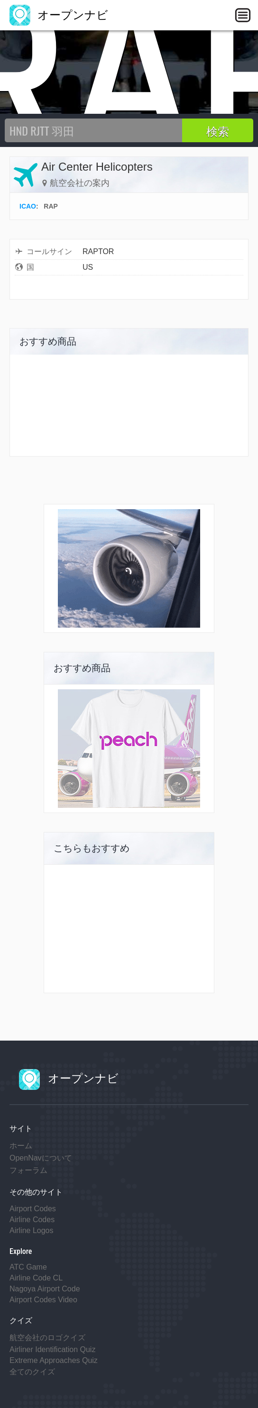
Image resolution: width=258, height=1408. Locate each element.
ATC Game (28, 1267)
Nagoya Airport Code (44, 1289)
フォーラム (28, 1170)
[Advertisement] (129, 928)
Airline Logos (31, 1230)
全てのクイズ (32, 1372)
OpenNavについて (40, 1158)
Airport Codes (32, 1209)
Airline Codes (32, 1220)
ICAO (27, 206)
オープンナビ (58, 15)
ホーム (20, 1146)
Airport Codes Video (43, 1300)
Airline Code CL (36, 1278)
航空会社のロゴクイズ (47, 1338)
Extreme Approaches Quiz (53, 1360)
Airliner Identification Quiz (52, 1349)
